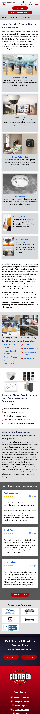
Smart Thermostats (30, 348)
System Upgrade (21, 705)
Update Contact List (21, 709)
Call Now (11, 657)
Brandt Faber (9, 530)
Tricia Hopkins (10, 562)
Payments (20, 8)
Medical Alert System (28, 359)
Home (5, 17)
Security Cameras (10, 357)
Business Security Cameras (30, 353)
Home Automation (20, 157)
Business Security (20, 77)
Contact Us (29, 657)
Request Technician (21, 697)
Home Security (20, 117)
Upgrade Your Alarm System (20, 12)
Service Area (14, 17)
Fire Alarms (20, 196)
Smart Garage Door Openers (9, 362)
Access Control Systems (10, 352)
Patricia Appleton (11, 493)
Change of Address (21, 701)
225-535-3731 (26, 4)
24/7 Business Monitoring (22, 240)
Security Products (20, 216)
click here (30, 472)
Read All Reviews (20, 595)
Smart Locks (28, 345)
